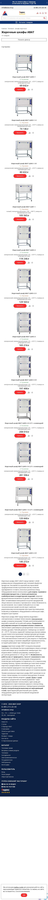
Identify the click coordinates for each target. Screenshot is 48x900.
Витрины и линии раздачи (10, 750)
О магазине (5, 729)
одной (28, 677)
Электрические (37, 619)
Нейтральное (6, 762)
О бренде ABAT (6, 726)
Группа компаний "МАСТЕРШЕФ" (14, 781)
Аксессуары (5, 764)
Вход (3, 772)
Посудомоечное (6, 760)
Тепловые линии (7, 748)
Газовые (4, 646)
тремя (39, 677)
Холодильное (6, 755)
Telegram (32, 2)
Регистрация (5, 774)
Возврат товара (7, 736)
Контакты (4, 738)
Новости (4, 722)
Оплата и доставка (7, 731)
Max (25, 2)
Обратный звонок (7, 776)
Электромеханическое (9, 757)
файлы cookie (18, 887)
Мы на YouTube (8, 787)
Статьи (3, 724)
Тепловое (4, 753)
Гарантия (4, 733)
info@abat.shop (7, 8)
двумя (33, 677)
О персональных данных (9, 741)
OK (24, 895)
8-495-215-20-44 (40, 8)
